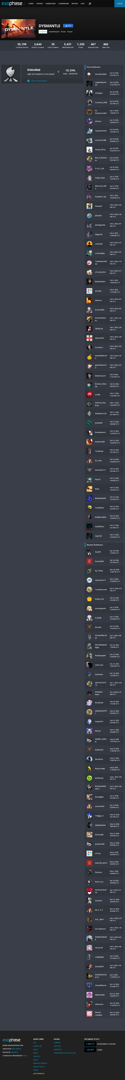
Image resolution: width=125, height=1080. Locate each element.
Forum (70, 32)
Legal (35, 1060)
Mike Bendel (16, 1049)
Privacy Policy (39, 1067)
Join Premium (38, 1073)
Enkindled (33, 70)
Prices (63, 32)
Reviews (75, 3)
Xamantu (14, 1052)
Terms (35, 1070)
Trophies (43, 32)
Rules (35, 1049)
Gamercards (51, 3)
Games (31, 3)
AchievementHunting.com (64, 1053)
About (36, 1053)
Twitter (57, 1046)
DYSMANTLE (49, 25)
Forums (39, 3)
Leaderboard (63, 3)
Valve (25, 1056)
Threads (57, 1042)
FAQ (34, 1042)
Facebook (57, 1049)
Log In (119, 3)
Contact (37, 1056)
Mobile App (37, 1046)
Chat (83, 3)
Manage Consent (40, 1063)
